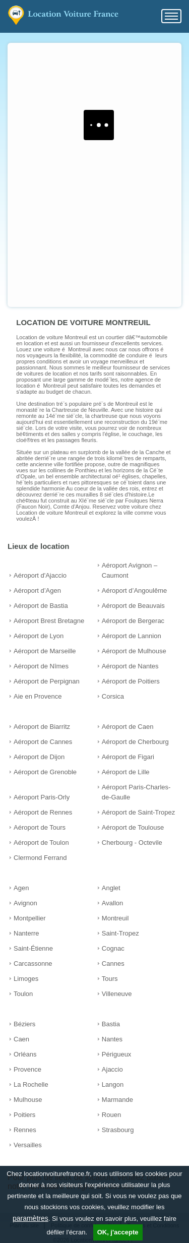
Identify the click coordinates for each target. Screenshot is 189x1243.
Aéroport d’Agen (37, 590)
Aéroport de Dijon (39, 757)
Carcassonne (33, 963)
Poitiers (24, 1114)
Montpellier (30, 918)
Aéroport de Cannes (43, 741)
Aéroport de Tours (40, 827)
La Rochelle (31, 1084)
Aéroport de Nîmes (41, 666)
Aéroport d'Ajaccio (40, 575)
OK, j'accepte (118, 1232)
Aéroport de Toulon (41, 842)
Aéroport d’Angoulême (134, 590)
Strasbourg (118, 1130)
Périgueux (117, 1054)
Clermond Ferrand (40, 857)
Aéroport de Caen (128, 726)
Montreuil (115, 918)
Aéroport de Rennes (43, 812)
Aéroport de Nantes (130, 666)
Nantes (112, 1039)
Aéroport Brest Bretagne (49, 621)
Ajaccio (112, 1069)
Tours (110, 978)
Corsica (113, 696)
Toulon (23, 994)
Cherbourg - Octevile (132, 842)
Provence (27, 1069)
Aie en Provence (37, 696)
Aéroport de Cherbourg (135, 741)
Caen (21, 1039)
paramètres (30, 1218)
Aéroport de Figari (128, 757)
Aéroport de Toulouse (133, 827)
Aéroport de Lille (126, 772)
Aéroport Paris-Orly (42, 797)
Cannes (113, 963)
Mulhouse (28, 1099)
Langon (112, 1084)
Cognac (113, 948)
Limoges (26, 978)
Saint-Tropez (120, 933)
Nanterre (26, 933)
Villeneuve (117, 994)
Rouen (111, 1114)
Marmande (117, 1099)
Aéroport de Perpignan (47, 681)
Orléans (25, 1054)
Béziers (24, 1024)
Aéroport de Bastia (41, 605)
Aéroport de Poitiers (131, 681)
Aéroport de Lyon (39, 636)
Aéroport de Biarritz (42, 726)
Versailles (28, 1145)
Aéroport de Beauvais (133, 605)
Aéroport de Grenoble (45, 772)
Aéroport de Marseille (45, 651)
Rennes (25, 1130)
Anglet (111, 888)
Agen (21, 888)
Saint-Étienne (33, 948)
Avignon (25, 903)
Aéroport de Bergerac (133, 621)
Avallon (112, 903)
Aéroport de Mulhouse (134, 651)
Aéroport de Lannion (131, 636)
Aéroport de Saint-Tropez (138, 812)
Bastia (111, 1024)
